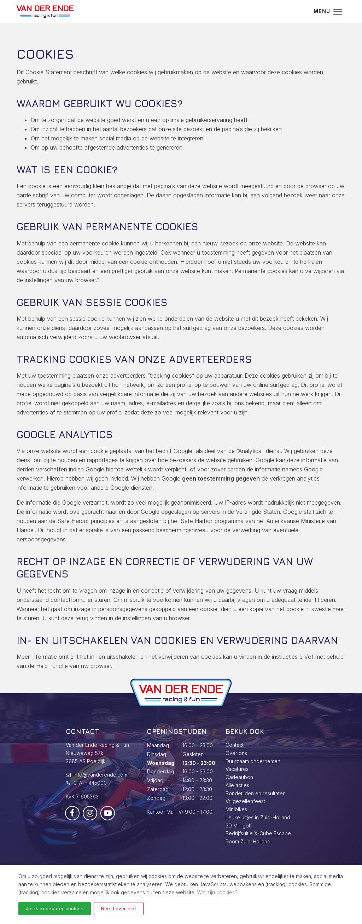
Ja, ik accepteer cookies (54, 908)
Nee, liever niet (118, 908)
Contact (235, 745)
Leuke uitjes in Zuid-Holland (258, 817)
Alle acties (237, 785)
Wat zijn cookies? (217, 892)
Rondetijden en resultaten (256, 793)
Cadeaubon (239, 777)
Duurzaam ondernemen (253, 761)
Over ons (236, 753)
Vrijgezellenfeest (245, 801)
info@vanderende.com (100, 775)
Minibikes (236, 809)
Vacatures (237, 769)
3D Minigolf (239, 826)
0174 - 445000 (90, 783)
